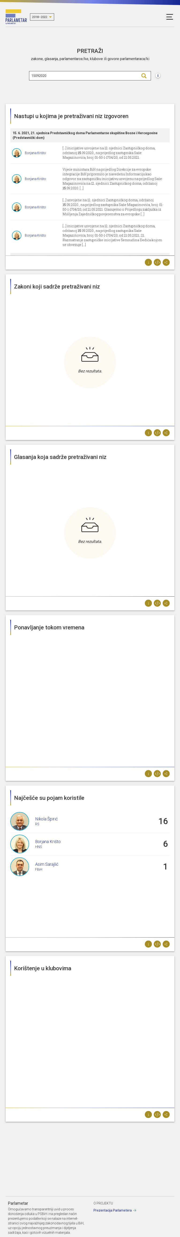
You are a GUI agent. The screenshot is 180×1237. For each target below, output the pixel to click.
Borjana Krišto (35, 153)
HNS (38, 847)
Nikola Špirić (46, 818)
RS (37, 824)
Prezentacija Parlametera (113, 1210)
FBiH (38, 869)
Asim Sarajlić (46, 864)
